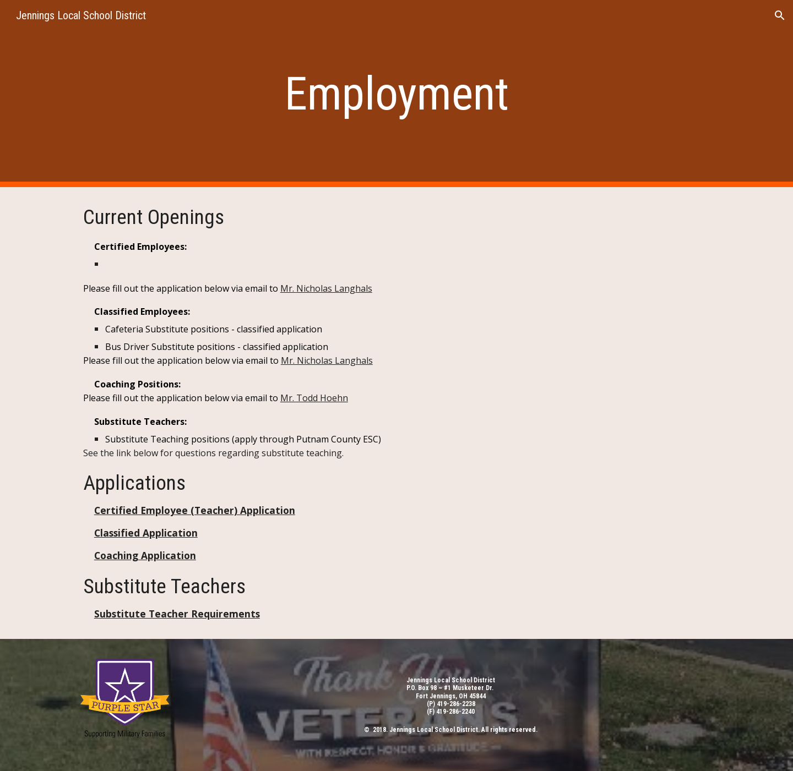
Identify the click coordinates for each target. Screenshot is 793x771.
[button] (780, 15)
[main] (396, 94)
